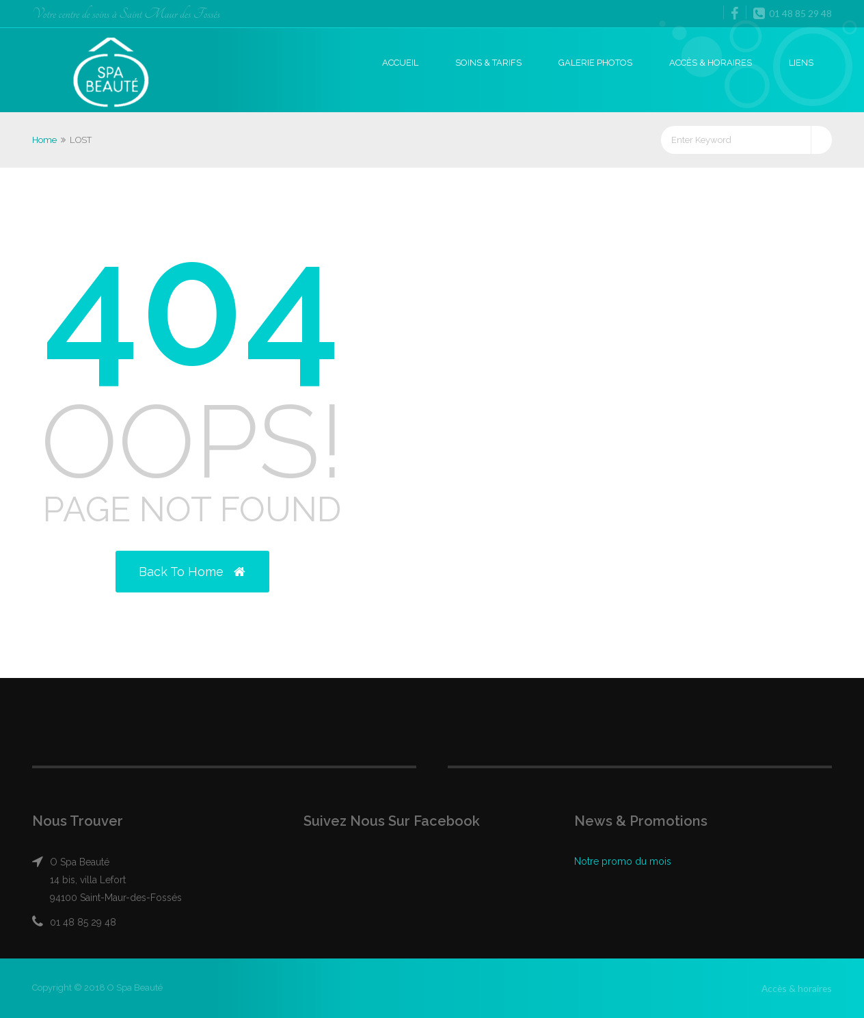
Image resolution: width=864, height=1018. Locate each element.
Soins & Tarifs (488, 62)
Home (44, 140)
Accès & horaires (710, 62)
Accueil (400, 62)
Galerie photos (595, 62)
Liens (801, 62)
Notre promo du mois (622, 861)
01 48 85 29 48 (792, 13)
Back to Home (192, 571)
